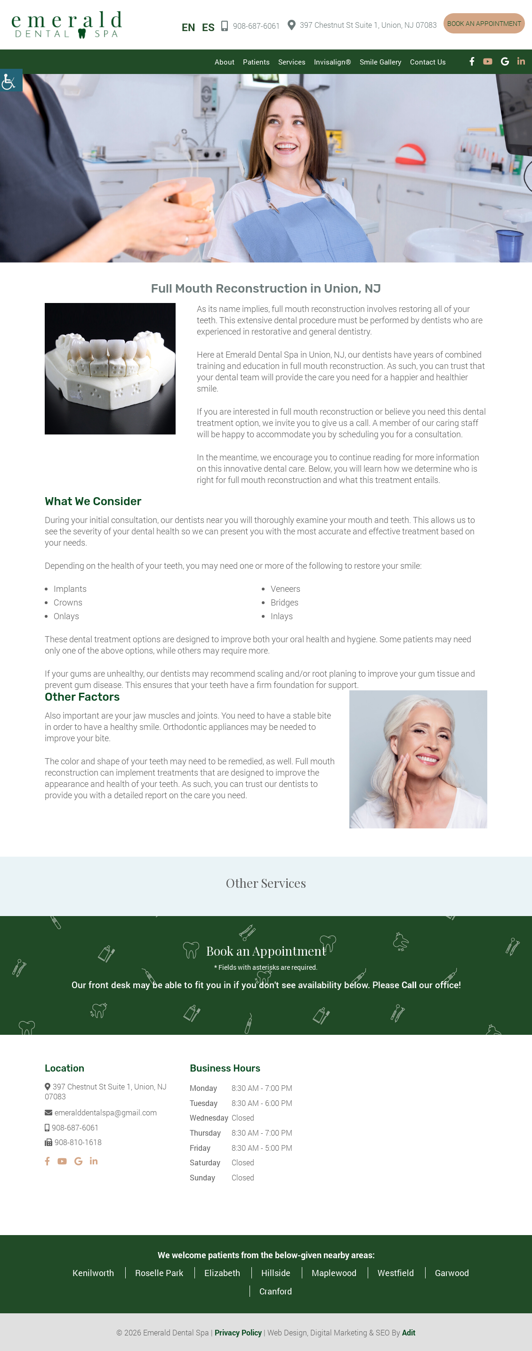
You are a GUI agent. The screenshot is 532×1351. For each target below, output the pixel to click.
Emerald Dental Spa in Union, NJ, (286, 354)
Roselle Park (159, 1272)
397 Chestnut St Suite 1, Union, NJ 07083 (362, 25)
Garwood (452, 1272)
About (224, 61)
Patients (256, 61)
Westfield (396, 1272)
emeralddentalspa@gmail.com (101, 1111)
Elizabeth (222, 1272)
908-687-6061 (250, 26)
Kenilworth (93, 1272)
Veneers (285, 588)
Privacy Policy (238, 1332)
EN (188, 27)
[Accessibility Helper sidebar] (11, 80)
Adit (409, 1332)
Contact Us (428, 61)
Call (409, 984)
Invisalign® (332, 61)
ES (208, 27)
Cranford (275, 1290)
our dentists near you (199, 519)
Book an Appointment (484, 23)
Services (292, 61)
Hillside (275, 1272)
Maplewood (334, 1272)
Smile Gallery (381, 61)
